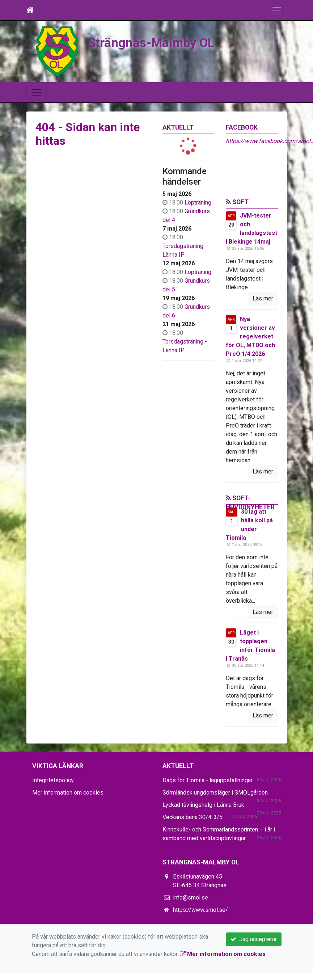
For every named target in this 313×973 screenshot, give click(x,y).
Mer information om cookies (67, 792)
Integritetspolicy (53, 780)
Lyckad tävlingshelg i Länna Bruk (203, 804)
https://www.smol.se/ (200, 909)
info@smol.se (190, 897)
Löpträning (198, 202)
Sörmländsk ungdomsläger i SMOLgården (215, 792)
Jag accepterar (253, 939)
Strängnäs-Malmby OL (151, 42)
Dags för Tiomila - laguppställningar (207, 780)
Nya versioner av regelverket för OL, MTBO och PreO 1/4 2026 (250, 336)
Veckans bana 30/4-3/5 (192, 817)
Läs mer (263, 298)
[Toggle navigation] (277, 10)
